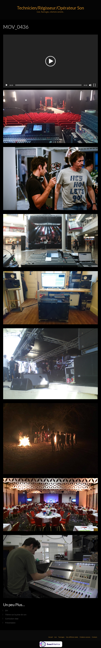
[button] (50, 61)
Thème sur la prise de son (15, 615)
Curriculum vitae (11, 619)
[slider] (48, 85)
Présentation (10, 623)
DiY (6, 611)
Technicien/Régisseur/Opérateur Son (50, 7)
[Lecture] (6, 85)
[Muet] (90, 85)
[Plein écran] (94, 85)
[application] (50, 61)
